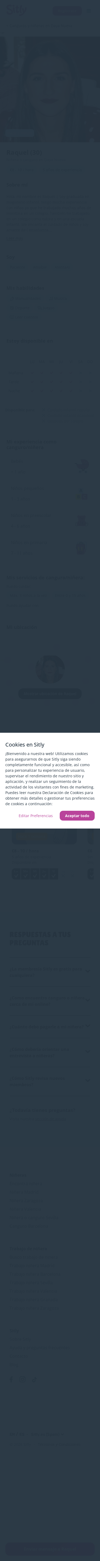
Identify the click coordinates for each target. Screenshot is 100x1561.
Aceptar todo (77, 815)
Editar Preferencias (36, 815)
